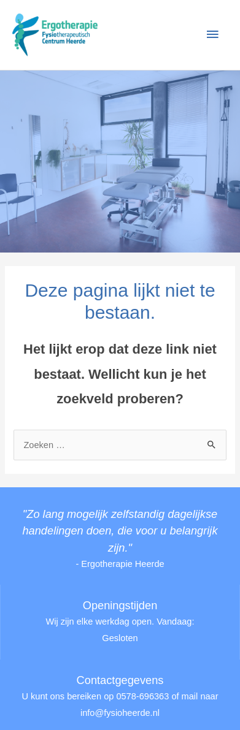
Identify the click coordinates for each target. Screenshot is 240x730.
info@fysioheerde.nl (120, 713)
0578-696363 (142, 696)
